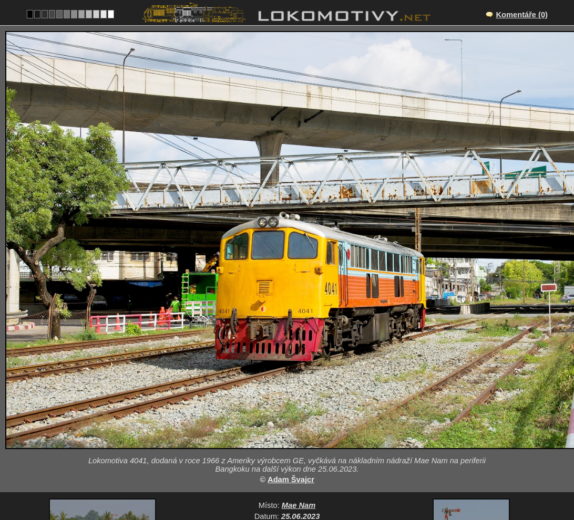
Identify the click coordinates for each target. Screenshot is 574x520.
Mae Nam (298, 392)
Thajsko (248, 424)
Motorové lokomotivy (315, 424)
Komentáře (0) (522, 15)
